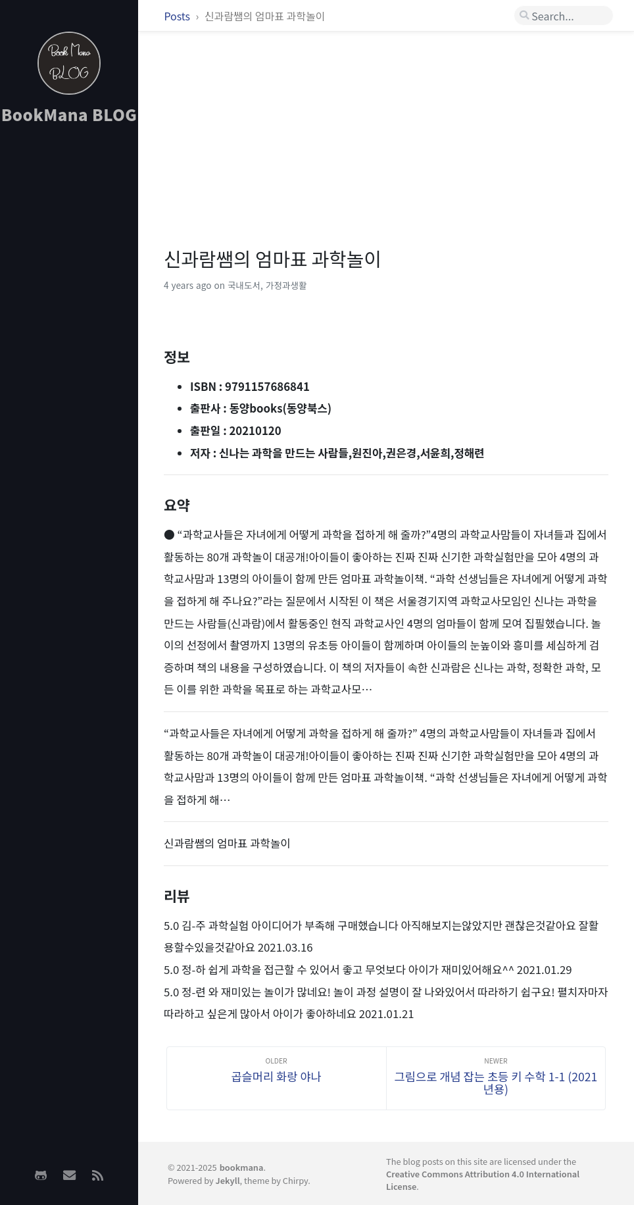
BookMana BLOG (69, 114)
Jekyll (228, 1180)
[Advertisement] (69, 342)
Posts (178, 16)
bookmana (242, 1167)
